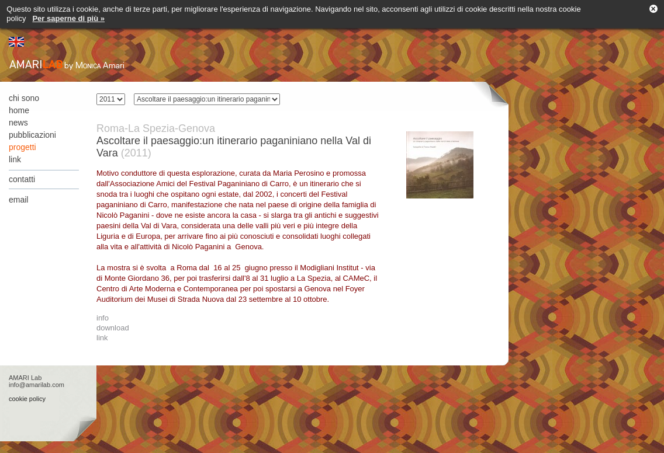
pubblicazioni (32, 135)
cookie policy (27, 398)
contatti (22, 179)
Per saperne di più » (68, 18)
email (18, 199)
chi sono (24, 98)
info (102, 317)
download (112, 327)
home (19, 110)
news (18, 122)
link (15, 159)
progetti (22, 147)
